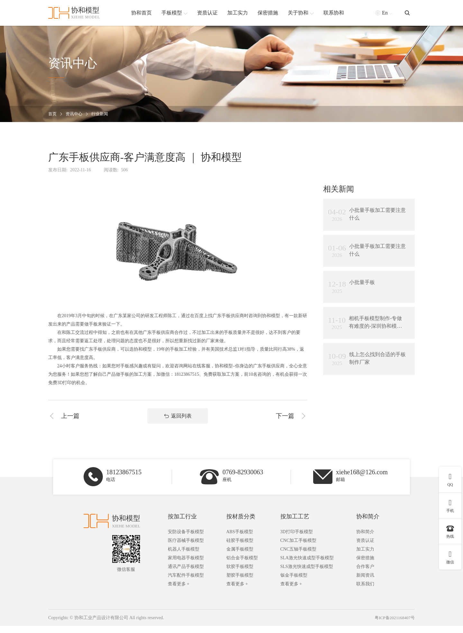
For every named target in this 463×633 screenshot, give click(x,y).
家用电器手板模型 (186, 564)
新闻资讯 (365, 582)
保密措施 (365, 564)
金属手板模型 (239, 556)
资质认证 (365, 547)
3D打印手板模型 (296, 538)
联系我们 (365, 591)
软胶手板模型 (239, 573)
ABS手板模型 (239, 538)
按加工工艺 (294, 523)
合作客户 (365, 573)
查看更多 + (178, 591)
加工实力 (365, 556)
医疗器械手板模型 (186, 547)
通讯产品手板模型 (186, 573)
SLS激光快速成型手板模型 (306, 573)
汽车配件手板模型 (186, 582)
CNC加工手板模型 (298, 547)
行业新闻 (102, 114)
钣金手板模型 (293, 582)
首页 (52, 114)
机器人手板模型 (183, 556)
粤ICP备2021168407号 (393, 624)
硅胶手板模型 (239, 547)
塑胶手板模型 (239, 582)
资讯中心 (75, 114)
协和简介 (367, 523)
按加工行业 (182, 523)
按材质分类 (240, 523)
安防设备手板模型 (186, 538)
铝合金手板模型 (242, 564)
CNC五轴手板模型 (298, 556)
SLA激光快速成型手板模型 (307, 564)
